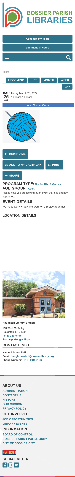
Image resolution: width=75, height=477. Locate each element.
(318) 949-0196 (12, 335)
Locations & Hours (37, 47)
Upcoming (16, 80)
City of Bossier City (19, 443)
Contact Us (12, 395)
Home (7, 72)
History (9, 400)
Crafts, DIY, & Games (48, 184)
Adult (31, 188)
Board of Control (18, 434)
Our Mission (12, 404)
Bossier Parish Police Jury (25, 439)
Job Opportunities (18, 419)
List (34, 80)
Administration (15, 391)
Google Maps (22, 339)
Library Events (15, 424)
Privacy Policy (14, 408)
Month (48, 80)
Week (65, 80)
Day (67, 87)
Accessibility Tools (37, 38)
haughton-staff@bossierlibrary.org (32, 356)
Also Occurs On (38, 105)
